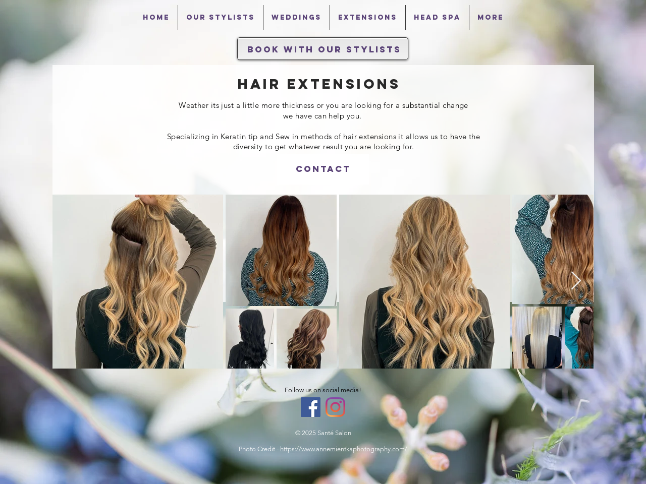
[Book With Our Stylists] (324, 49)
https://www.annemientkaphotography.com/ (343, 449)
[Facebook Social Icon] (310, 407)
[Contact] (323, 169)
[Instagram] (335, 407)
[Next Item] (576, 281)
